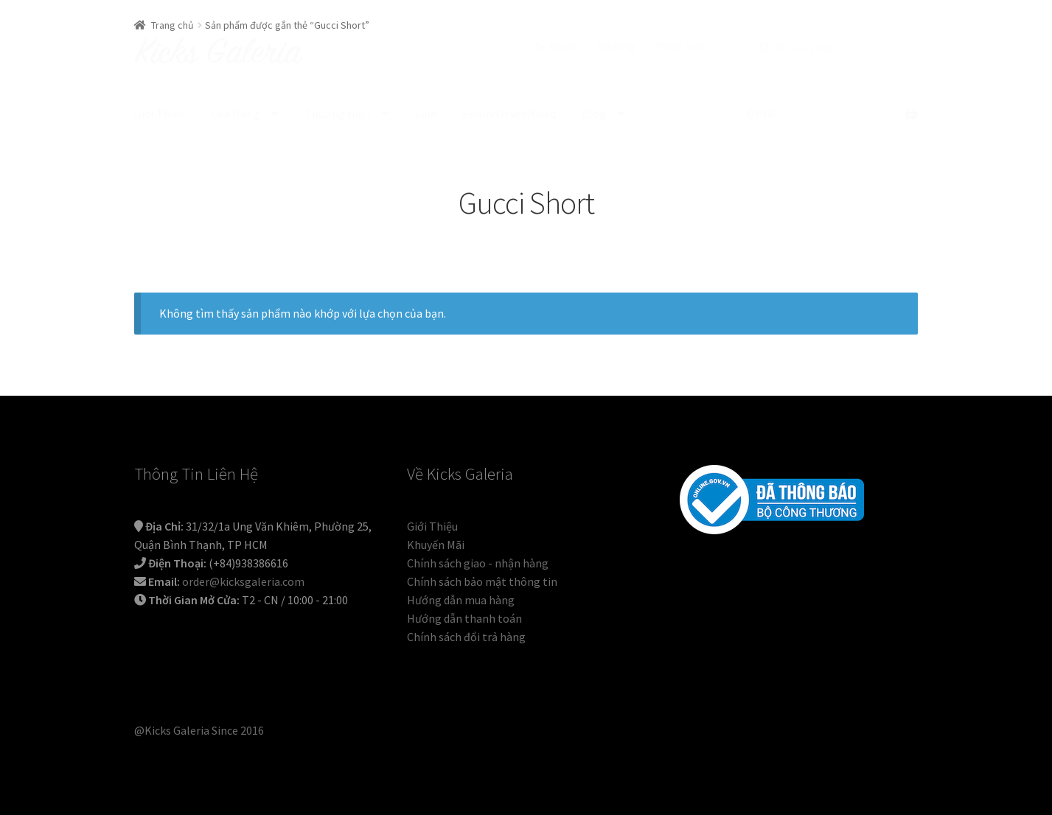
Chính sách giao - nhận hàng (477, 563)
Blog (594, 113)
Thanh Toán (680, 46)
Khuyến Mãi (435, 544)
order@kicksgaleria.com (243, 581)
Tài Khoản (555, 46)
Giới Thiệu (159, 113)
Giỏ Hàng (615, 46)
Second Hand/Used (509, 113)
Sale (425, 113)
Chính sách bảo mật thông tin (482, 581)
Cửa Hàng (235, 113)
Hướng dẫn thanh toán (464, 618)
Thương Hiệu (337, 113)
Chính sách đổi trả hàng (466, 636)
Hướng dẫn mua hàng (461, 599)
